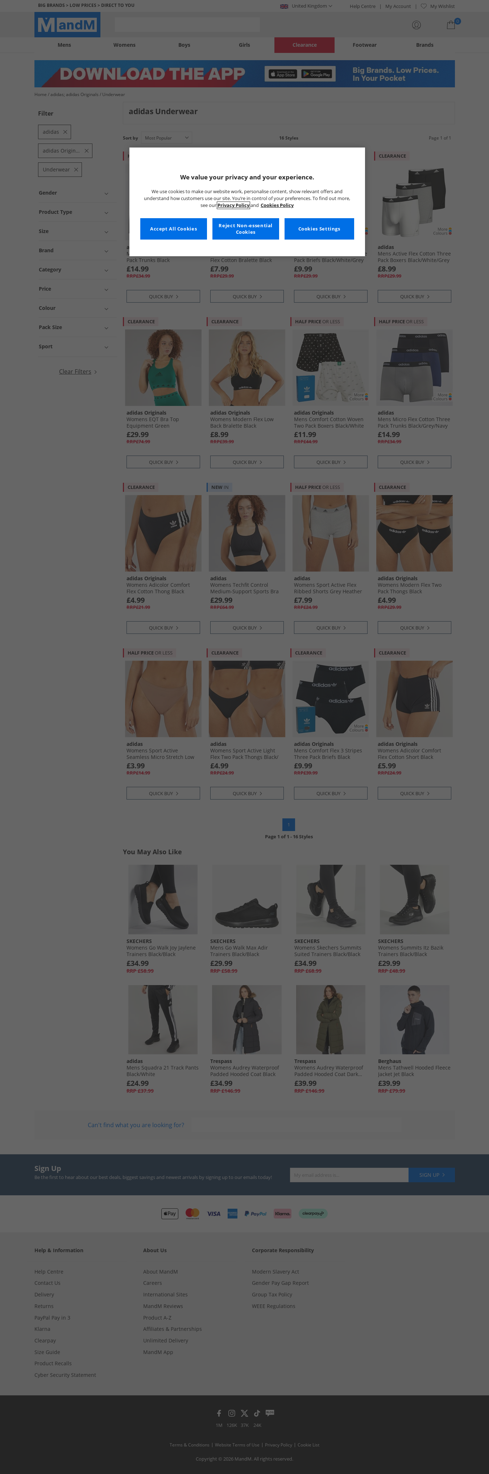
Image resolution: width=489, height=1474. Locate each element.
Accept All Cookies (173, 229)
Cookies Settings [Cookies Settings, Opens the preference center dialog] (319, 229)
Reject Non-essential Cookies (246, 229)
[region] (247, 202)
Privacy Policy (233, 205)
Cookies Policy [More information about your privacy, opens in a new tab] (277, 205)
